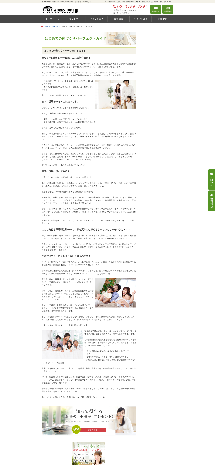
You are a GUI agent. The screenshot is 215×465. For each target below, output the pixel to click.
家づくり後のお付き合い (155, 162)
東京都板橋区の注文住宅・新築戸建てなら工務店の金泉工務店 (135, 460)
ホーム (148, 97)
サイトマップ (150, 215)
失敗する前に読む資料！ (155, 191)
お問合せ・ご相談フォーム (156, 448)
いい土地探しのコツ (153, 115)
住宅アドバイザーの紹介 (155, 180)
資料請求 (167, 9)
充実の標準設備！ (152, 144)
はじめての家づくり (153, 150)
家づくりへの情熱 (152, 174)
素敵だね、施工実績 (153, 133)
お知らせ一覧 (150, 203)
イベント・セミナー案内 (155, 103)
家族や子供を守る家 (153, 156)
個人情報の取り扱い (153, 209)
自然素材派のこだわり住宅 (156, 139)
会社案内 (148, 168)
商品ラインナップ (152, 109)
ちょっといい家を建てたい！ (157, 127)
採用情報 (148, 186)
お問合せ (155, 9)
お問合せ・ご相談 (152, 197)
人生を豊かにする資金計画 (156, 121)
